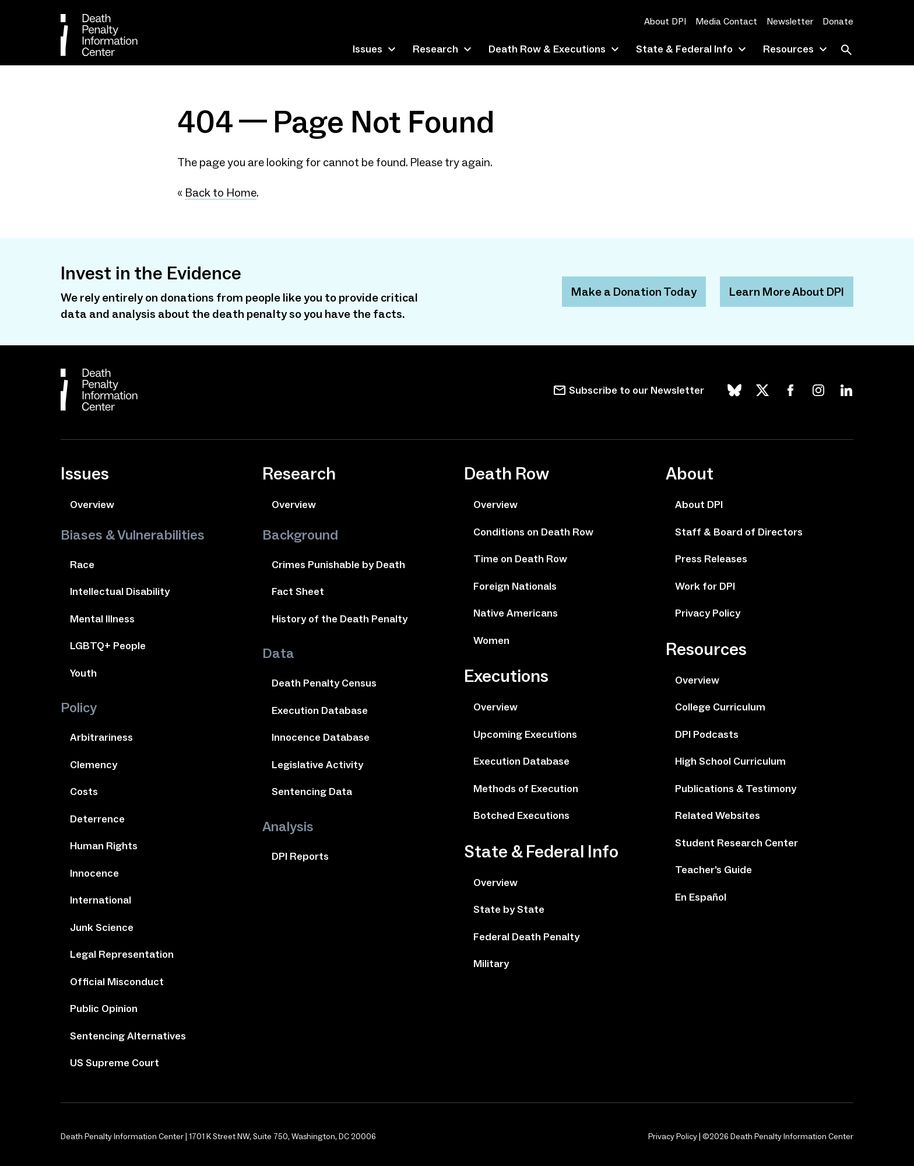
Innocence (94, 873)
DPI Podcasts (707, 734)
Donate (837, 21)
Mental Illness (102, 618)
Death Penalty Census (324, 683)
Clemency (93, 764)
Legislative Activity (317, 764)
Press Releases (711, 558)
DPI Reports (300, 856)
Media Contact (726, 21)
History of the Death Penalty (339, 618)
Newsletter (790, 21)
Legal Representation (122, 954)
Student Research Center (736, 842)
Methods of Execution (525, 788)
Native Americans (515, 613)
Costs (84, 791)
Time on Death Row (520, 558)
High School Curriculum (730, 761)
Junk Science (101, 927)
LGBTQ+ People (108, 645)
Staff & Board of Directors (739, 532)
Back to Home (220, 192)
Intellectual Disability (120, 591)
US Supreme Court (114, 1062)
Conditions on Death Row (533, 532)
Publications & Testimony (735, 788)
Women (491, 640)
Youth (83, 673)
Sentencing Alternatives (128, 1036)
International (100, 900)
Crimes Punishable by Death (338, 564)
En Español (700, 897)
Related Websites (717, 815)
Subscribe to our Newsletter (636, 390)
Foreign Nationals (515, 586)
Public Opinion (104, 1008)
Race (82, 564)
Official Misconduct (117, 981)
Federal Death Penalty (526, 936)
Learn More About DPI (786, 292)
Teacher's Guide (713, 869)
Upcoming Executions (525, 734)
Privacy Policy (707, 613)
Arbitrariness (101, 737)
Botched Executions (521, 815)
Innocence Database (321, 737)
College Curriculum (720, 707)
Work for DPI (705, 586)
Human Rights (104, 845)
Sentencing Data (312, 791)
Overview (92, 504)
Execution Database (320, 710)
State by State (508, 909)
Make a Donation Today (634, 292)
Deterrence (97, 819)
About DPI (665, 21)
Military (491, 963)
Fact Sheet (298, 591)
